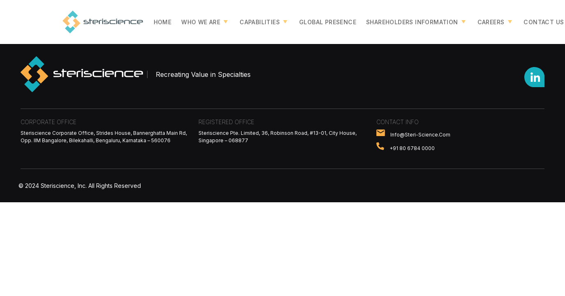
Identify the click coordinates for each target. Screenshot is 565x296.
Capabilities (260, 21)
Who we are (200, 21)
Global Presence (327, 21)
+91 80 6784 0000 (412, 148)
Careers (491, 21)
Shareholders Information (412, 21)
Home (163, 21)
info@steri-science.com (420, 134)
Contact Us (543, 21)
